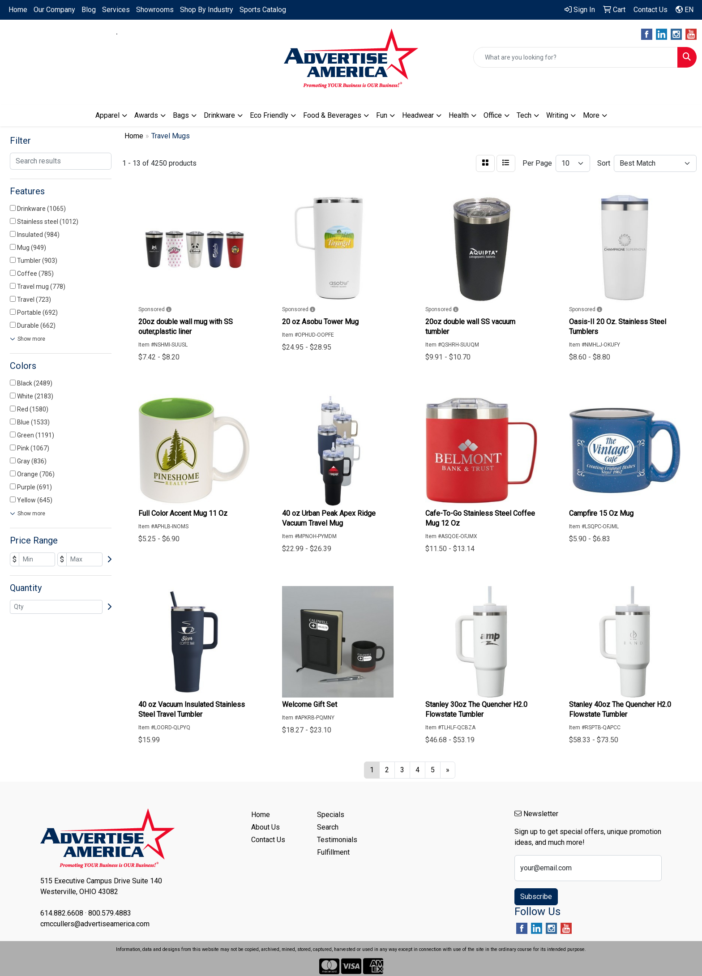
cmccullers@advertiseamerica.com (116, 44)
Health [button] (459, 115)
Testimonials (337, 839)
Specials (330, 814)
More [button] (591, 115)
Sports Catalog (263, 9)
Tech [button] (524, 115)
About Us (265, 827)
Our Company (54, 9)
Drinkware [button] (219, 115)
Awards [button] (146, 115)
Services (116, 9)
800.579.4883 (146, 34)
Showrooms (155, 9)
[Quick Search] (575, 57)
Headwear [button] (418, 115)
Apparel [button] (107, 115)
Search (327, 827)
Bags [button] (181, 115)
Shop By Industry (206, 9)
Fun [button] (381, 115)
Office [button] (493, 115)
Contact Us (268, 839)
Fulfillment (333, 852)
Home (18, 9)
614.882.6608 (87, 34)
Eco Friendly (269, 115)
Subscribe (536, 896)
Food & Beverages (332, 115)
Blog (88, 9)
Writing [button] (557, 115)
